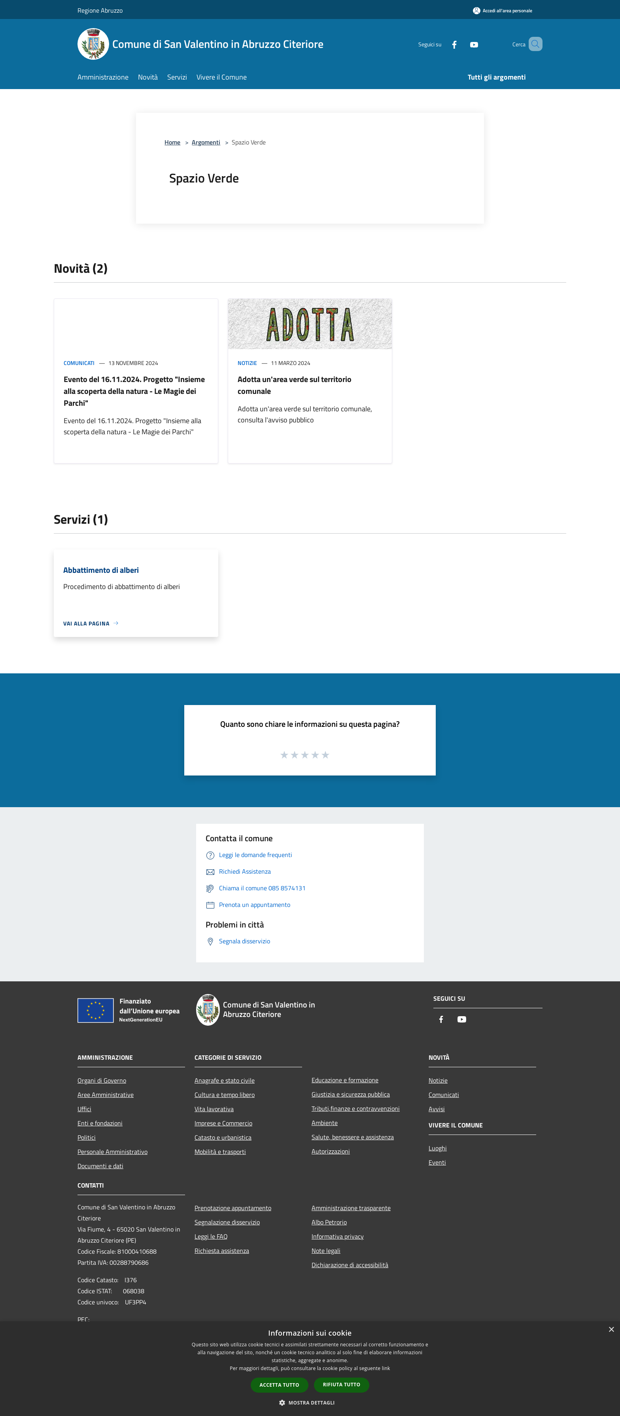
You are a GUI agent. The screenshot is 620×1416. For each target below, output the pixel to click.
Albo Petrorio (329, 1222)
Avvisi (437, 1109)
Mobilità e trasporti (220, 1151)
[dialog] (310, 1368)
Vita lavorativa (214, 1109)
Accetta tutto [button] (279, 1385)
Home (172, 142)
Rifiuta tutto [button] (342, 1384)
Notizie (247, 363)
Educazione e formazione (345, 1080)
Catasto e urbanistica (223, 1137)
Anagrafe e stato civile (225, 1080)
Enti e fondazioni (100, 1123)
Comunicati (79, 363)
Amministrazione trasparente (351, 1208)
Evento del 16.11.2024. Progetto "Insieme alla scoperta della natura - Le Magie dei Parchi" (134, 391)
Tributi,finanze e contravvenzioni (356, 1108)
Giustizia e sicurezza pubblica (351, 1094)
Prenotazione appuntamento (233, 1208)
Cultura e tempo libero (225, 1094)
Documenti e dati (100, 1166)
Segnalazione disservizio (227, 1222)
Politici (87, 1137)
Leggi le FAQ (211, 1236)
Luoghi (438, 1148)
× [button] (611, 1330)
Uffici (84, 1109)
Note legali (326, 1250)
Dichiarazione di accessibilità (350, 1265)
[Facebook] (443, 43)
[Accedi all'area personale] (502, 10)
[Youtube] (463, 43)
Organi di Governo (102, 1080)
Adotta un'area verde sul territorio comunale (295, 385)
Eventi (437, 1162)
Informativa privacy (338, 1236)
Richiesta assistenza (222, 1250)
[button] (310, 1402)
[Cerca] (533, 43)
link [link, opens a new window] (386, 1368)
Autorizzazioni (331, 1151)
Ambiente (325, 1122)
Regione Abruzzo (100, 10)
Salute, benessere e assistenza (353, 1137)
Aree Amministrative (106, 1094)
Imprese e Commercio (223, 1123)
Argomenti (206, 142)
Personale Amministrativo (112, 1151)
